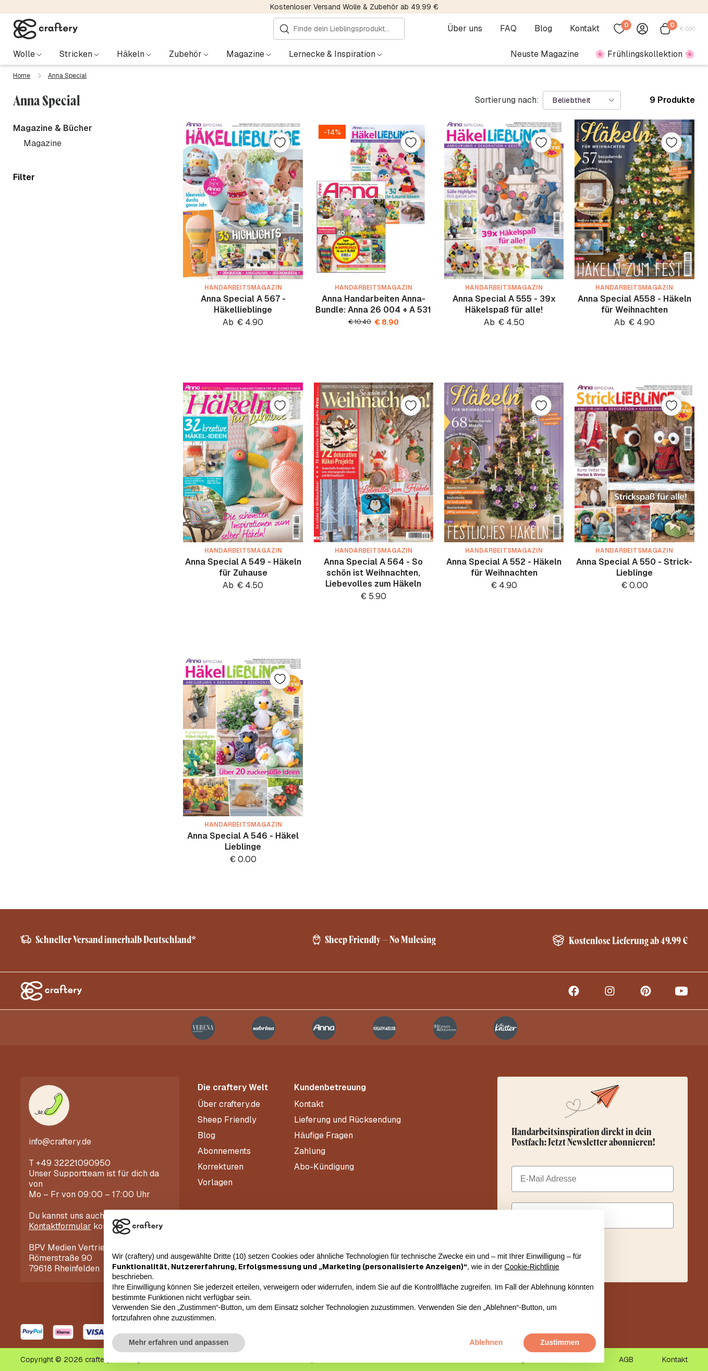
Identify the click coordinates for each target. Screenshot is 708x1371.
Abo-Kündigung (324, 1167)
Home (21, 75)
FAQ (508, 28)
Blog (543, 28)
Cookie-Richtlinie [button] (532, 1266)
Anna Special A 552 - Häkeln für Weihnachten (503, 567)
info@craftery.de (60, 1141)
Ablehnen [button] (486, 1342)
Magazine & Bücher (52, 128)
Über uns (464, 28)
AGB (626, 1359)
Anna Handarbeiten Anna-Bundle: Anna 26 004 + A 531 (373, 304)
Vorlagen (215, 1182)
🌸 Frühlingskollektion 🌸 (645, 54)
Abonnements (224, 1151)
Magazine (42, 143)
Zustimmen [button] (559, 1342)
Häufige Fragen (323, 1135)
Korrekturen (220, 1167)
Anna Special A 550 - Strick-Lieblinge (634, 567)
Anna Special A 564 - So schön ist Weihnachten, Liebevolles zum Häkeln (373, 572)
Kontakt (585, 28)
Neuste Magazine (544, 54)
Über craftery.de (229, 1104)
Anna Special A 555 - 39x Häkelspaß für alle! (504, 304)
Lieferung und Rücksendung (347, 1120)
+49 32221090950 (73, 1163)
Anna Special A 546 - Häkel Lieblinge (243, 841)
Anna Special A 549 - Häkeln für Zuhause (243, 567)
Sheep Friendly (227, 1120)
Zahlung (309, 1151)
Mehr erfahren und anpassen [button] (178, 1342)
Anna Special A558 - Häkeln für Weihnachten (634, 304)
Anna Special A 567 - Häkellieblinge (243, 304)
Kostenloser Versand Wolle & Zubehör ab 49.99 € (354, 6)
